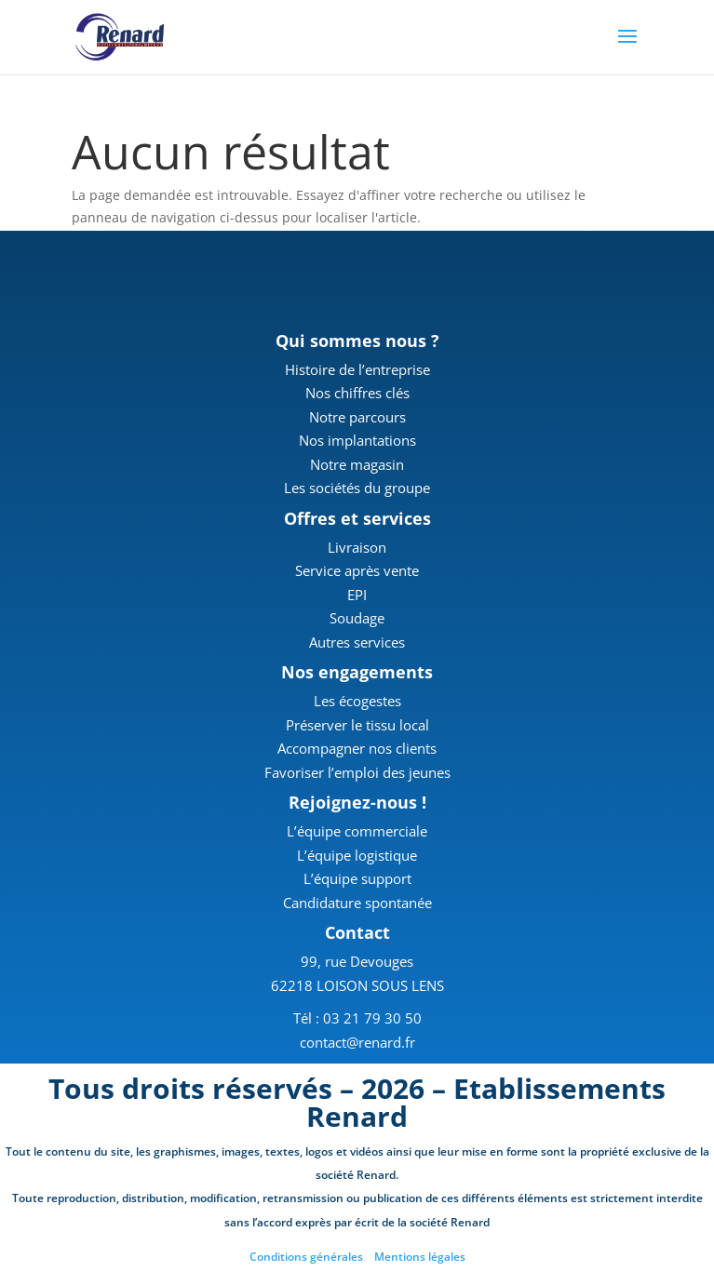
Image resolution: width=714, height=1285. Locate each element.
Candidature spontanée (357, 902)
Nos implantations (357, 440)
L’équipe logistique (357, 855)
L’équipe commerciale (357, 831)
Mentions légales (419, 1257)
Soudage (357, 618)
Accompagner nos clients (357, 748)
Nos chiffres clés (357, 392)
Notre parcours (357, 417)
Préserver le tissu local (357, 725)
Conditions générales (306, 1257)
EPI (357, 594)
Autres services (357, 642)
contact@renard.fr (357, 1042)
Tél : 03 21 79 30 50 (357, 1018)
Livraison (357, 547)
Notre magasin (357, 464)
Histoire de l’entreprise (357, 369)
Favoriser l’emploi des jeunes (357, 772)
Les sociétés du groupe (357, 487)
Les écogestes (357, 700)
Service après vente (357, 570)
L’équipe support (357, 878)
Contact (357, 932)
